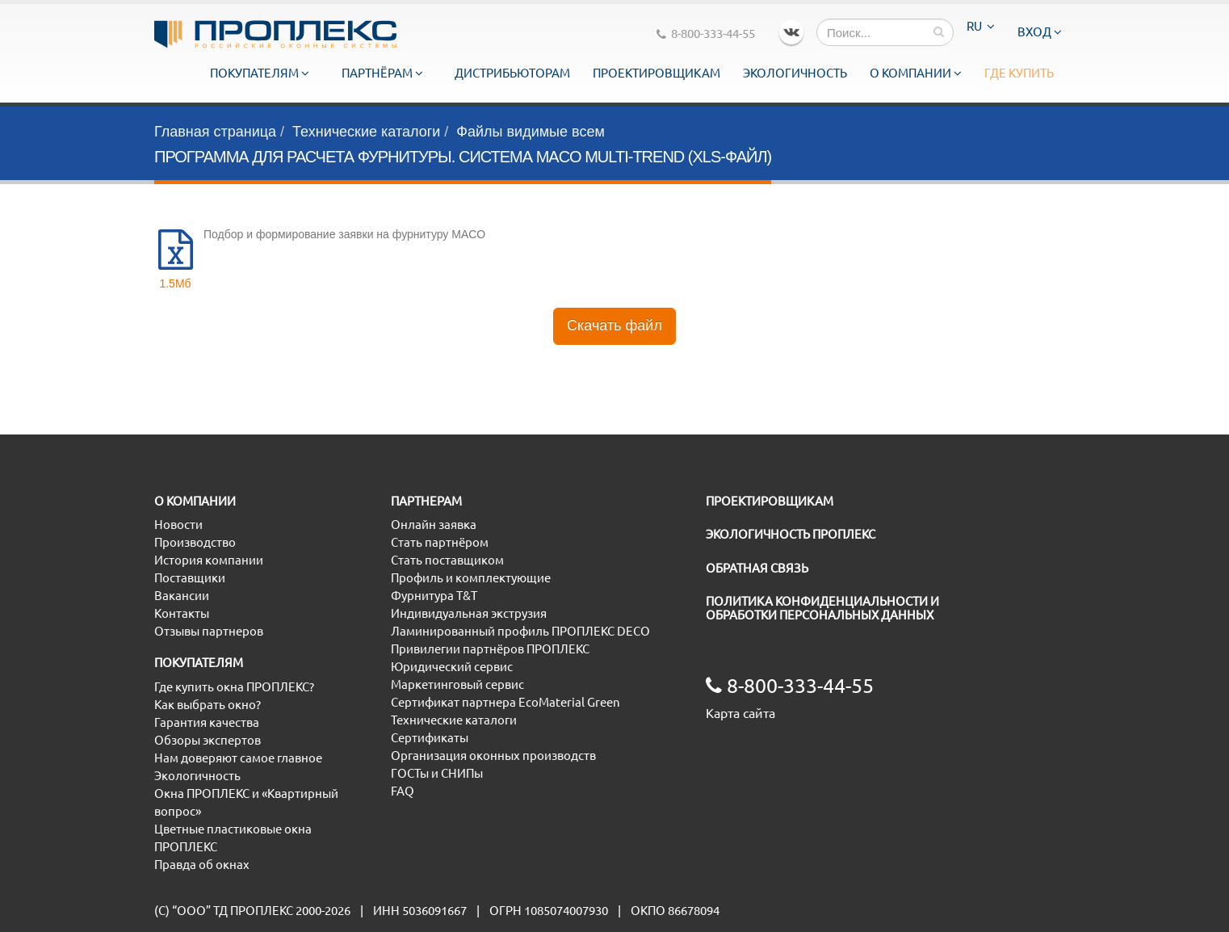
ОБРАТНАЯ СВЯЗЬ (757, 568)
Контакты (181, 613)
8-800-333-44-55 (705, 33)
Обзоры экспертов (207, 740)
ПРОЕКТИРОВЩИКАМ (769, 501)
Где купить (1019, 73)
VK (791, 32)
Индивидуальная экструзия (469, 613)
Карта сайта (740, 713)
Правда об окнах (202, 864)
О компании (916, 73)
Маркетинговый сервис (457, 684)
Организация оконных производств (493, 755)
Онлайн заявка (433, 524)
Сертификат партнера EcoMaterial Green (505, 702)
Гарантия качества (206, 722)
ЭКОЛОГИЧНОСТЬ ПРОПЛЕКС (790, 534)
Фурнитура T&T (434, 595)
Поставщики (189, 578)
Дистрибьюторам (512, 73)
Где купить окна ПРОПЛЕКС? (234, 687)
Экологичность (795, 73)
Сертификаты (429, 738)
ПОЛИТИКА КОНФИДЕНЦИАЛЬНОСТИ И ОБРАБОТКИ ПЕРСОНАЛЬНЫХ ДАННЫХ (822, 608)
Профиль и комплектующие (471, 578)
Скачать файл (614, 325)
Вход (1039, 32)
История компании (208, 560)
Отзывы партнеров (208, 631)
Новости (178, 524)
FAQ (402, 791)
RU (981, 26)
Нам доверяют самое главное (238, 758)
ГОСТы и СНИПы (437, 773)
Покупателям (259, 73)
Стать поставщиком (447, 560)
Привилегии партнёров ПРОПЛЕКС (490, 649)
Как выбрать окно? (207, 705)
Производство (195, 542)
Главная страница (215, 132)
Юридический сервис (452, 667)
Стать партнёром (440, 542)
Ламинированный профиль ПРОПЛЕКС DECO (520, 631)
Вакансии (181, 595)
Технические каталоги (366, 132)
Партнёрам (382, 73)
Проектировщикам (656, 73)
